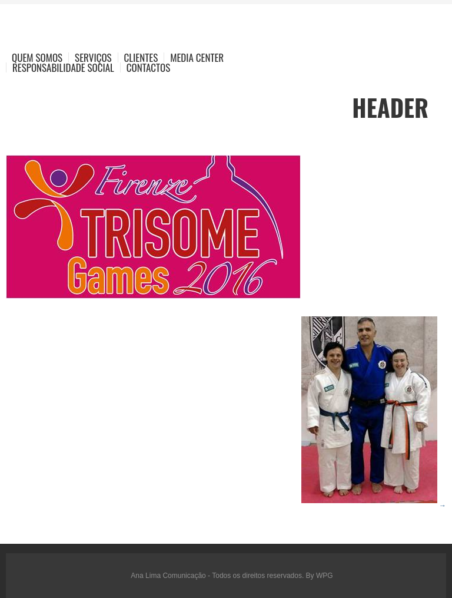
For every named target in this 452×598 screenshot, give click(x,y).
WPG (324, 575)
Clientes (141, 57)
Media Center (197, 57)
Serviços (93, 57)
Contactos (148, 67)
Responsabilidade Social (63, 67)
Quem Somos (37, 57)
